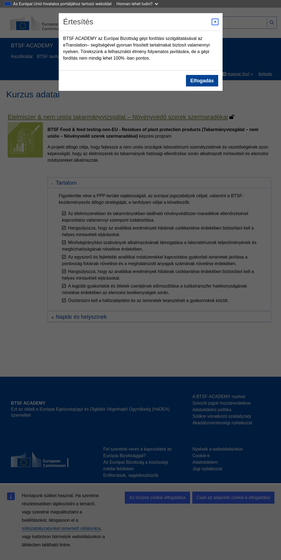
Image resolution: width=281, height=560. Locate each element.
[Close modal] (215, 22)
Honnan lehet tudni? (137, 3)
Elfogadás (202, 80)
